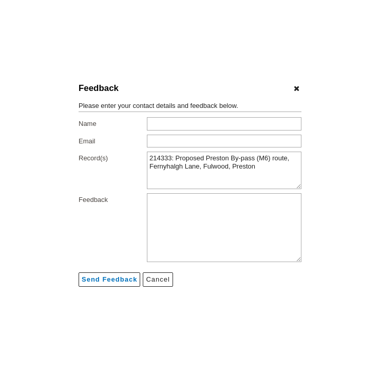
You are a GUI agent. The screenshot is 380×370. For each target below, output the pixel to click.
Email (87, 141)
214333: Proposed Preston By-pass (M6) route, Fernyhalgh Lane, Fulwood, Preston (224, 170)
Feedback (93, 199)
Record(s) (93, 158)
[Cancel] (296, 88)
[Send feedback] (109, 279)
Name (88, 123)
